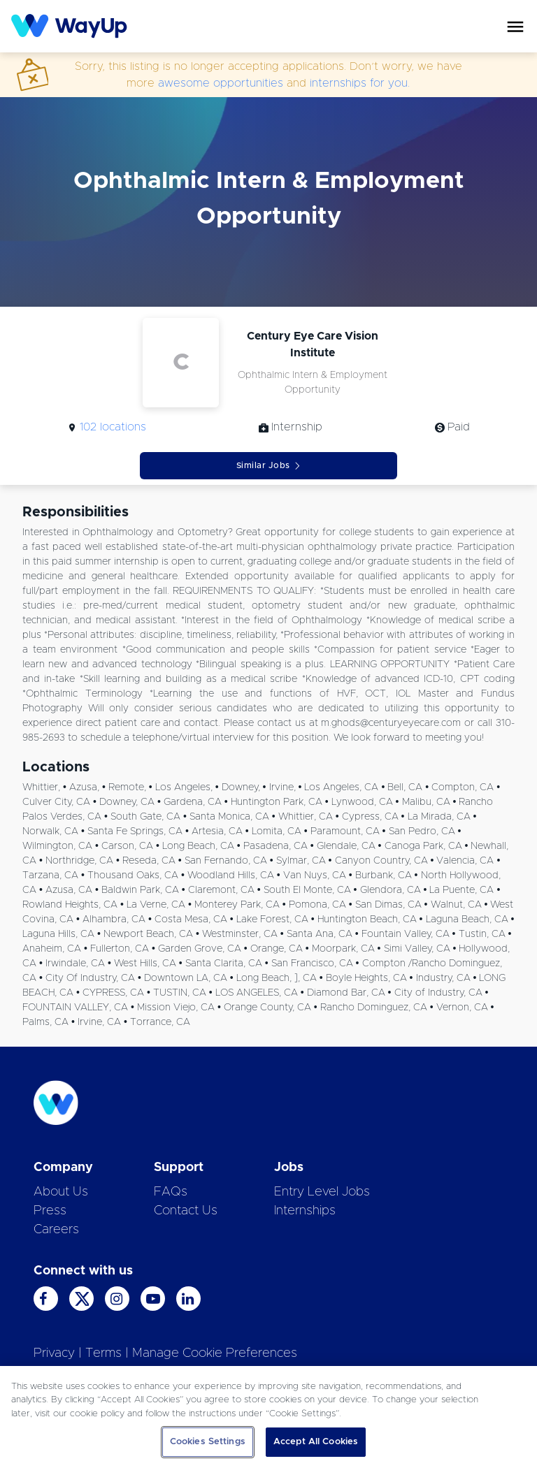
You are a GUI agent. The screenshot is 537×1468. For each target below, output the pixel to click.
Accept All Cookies (315, 1441)
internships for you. (360, 83)
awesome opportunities (220, 83)
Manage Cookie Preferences (214, 1353)
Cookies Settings (207, 1441)
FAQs (170, 1192)
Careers (56, 1229)
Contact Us (185, 1211)
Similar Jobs (268, 465)
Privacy (54, 1353)
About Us (61, 1192)
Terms (103, 1353)
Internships (305, 1211)
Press (50, 1211)
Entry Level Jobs (322, 1192)
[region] (268, 1417)
